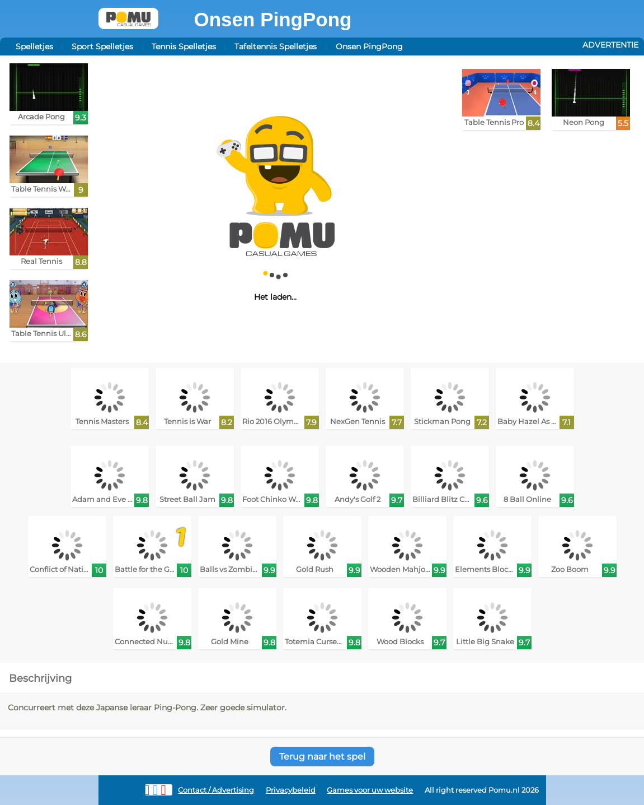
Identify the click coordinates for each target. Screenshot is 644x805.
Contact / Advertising (216, 790)
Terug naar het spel (322, 756)
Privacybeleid (291, 790)
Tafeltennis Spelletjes (275, 46)
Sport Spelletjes (102, 46)
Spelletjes (34, 46)
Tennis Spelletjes (184, 46)
